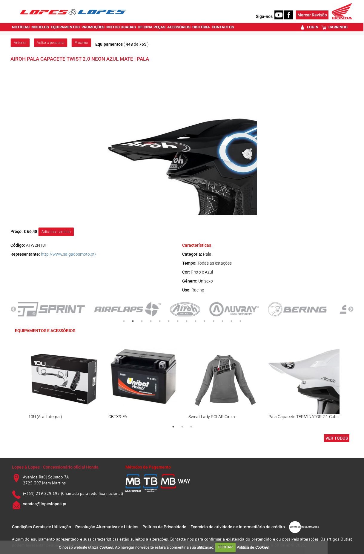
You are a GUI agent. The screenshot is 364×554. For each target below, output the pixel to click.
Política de (252, 547)
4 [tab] (151, 321)
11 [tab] (213, 321)
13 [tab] (231, 321)
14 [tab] (240, 321)
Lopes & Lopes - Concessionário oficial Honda (55, 467)
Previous (13, 309)
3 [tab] (142, 321)
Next (351, 309)
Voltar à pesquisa (50, 43)
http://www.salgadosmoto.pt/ (68, 254)
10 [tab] (205, 321)
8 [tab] (187, 321)
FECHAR (225, 547)
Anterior (20, 43)
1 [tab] (124, 321)
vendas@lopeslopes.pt (45, 503)
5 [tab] (160, 321)
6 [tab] (169, 321)
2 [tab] (133, 321)
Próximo (81, 43)
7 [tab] (178, 321)
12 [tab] (222, 321)
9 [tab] (196, 321)
